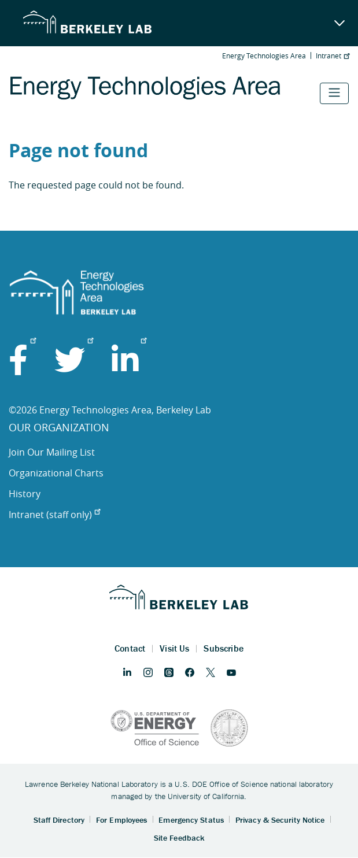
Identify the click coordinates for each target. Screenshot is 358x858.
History (24, 493)
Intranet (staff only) (54, 514)
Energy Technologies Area (264, 55)
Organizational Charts (56, 473)
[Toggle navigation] (334, 93)
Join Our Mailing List (52, 452)
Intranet (332, 55)
